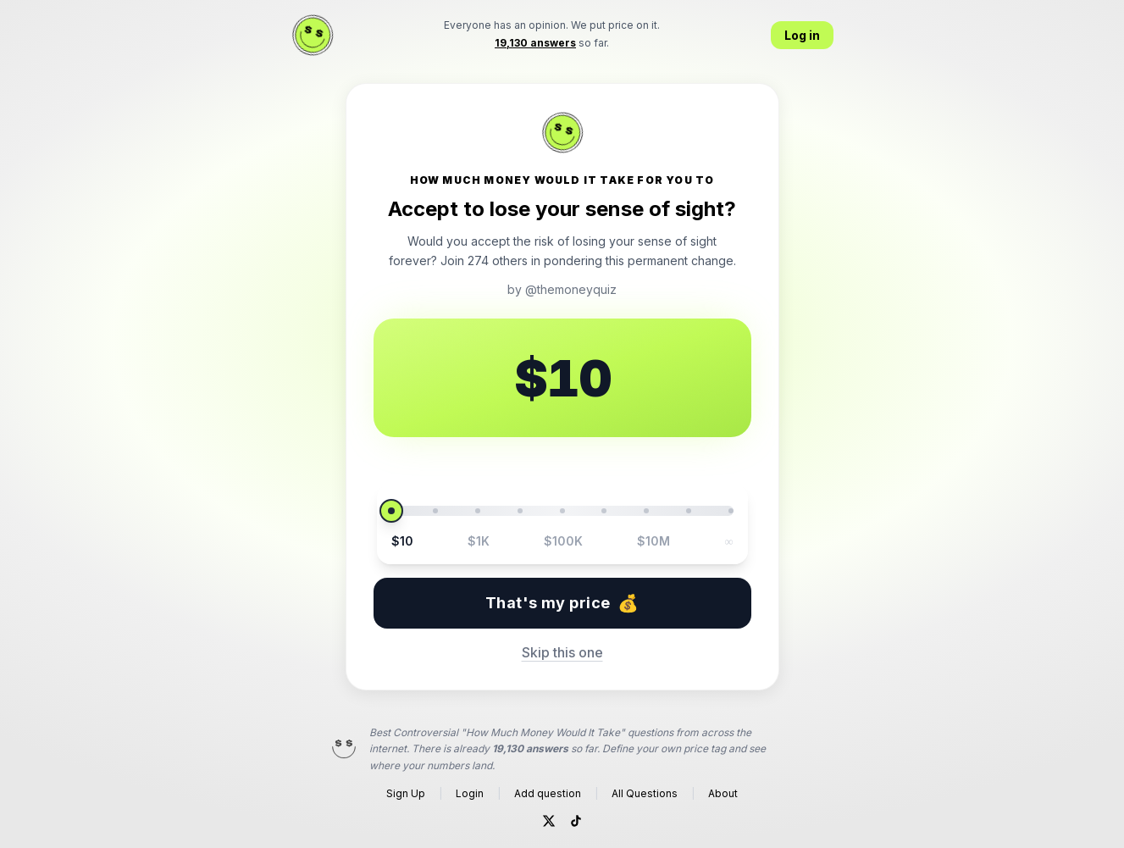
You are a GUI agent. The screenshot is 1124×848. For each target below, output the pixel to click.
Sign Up (405, 793)
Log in (802, 35)
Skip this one (562, 652)
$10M (653, 541)
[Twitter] (549, 821)
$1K (479, 541)
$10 (402, 541)
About (723, 793)
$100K (563, 541)
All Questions (645, 793)
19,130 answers (530, 748)
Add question (547, 793)
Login (470, 793)
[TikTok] (576, 821)
